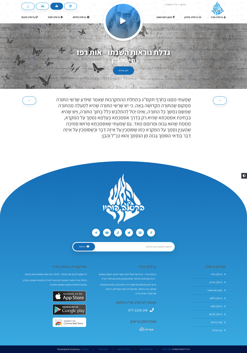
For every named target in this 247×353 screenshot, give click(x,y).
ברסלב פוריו (218, 274)
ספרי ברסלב (218, 322)
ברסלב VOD (218, 306)
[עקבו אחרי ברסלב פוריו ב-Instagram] (140, 233)
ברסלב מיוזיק (218, 282)
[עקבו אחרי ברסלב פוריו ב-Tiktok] (118, 233)
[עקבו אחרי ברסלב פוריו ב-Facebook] (151, 233)
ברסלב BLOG (217, 314)
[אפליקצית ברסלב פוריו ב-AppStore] (69, 296)
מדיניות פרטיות (146, 349)
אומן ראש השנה (216, 290)
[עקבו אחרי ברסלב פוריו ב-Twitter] (129, 233)
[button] (244, 176)
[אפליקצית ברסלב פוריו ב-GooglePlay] (69, 309)
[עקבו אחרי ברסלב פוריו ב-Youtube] (107, 233)
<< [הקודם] (220, 100)
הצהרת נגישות (124, 349)
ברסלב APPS (218, 298)
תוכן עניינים (123, 70)
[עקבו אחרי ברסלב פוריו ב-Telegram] (96, 233)
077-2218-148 (137, 310)
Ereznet (85, 349)
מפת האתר (103, 349)
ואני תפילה (219, 330)
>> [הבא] (29, 100)
